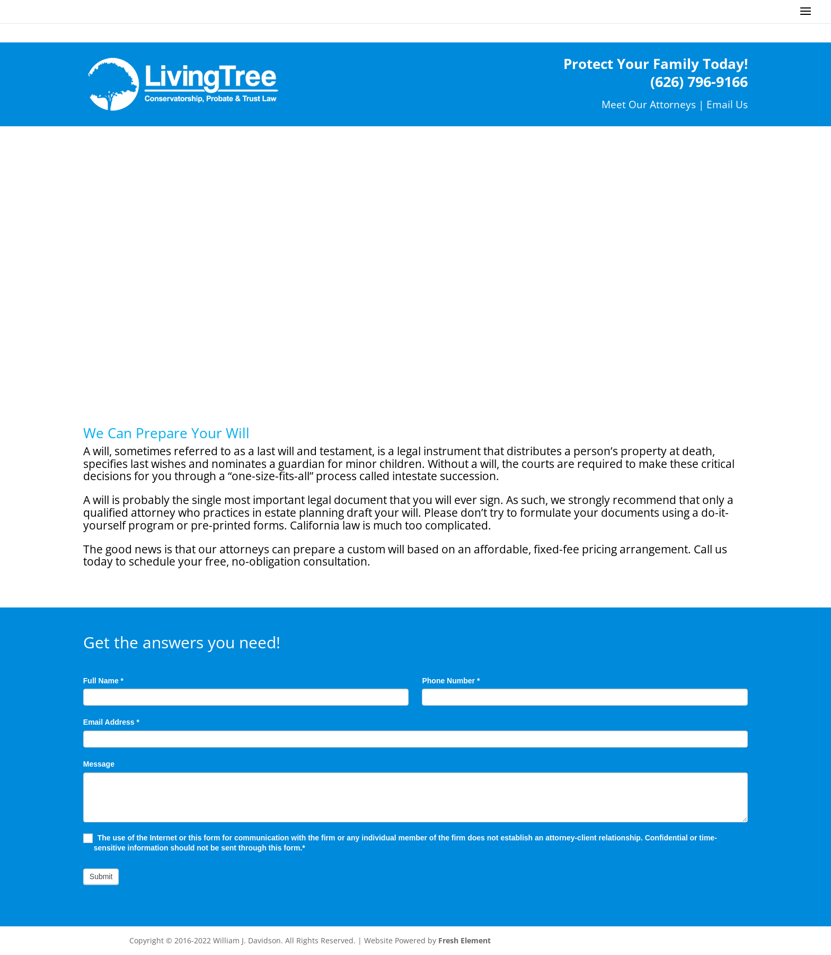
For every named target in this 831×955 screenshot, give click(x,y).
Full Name (103, 680)
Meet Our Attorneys (649, 104)
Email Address (111, 722)
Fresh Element (464, 940)
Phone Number (451, 680)
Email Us (727, 104)
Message (98, 764)
